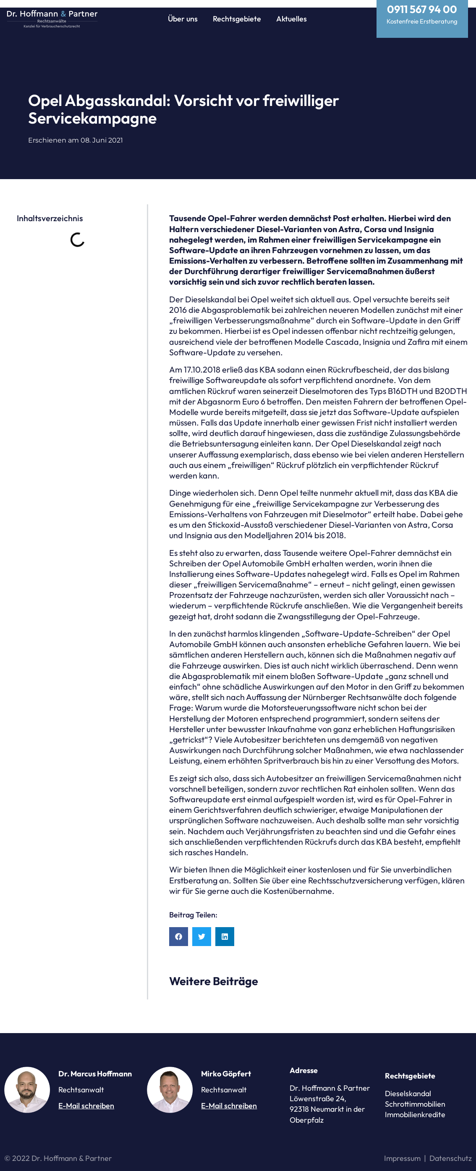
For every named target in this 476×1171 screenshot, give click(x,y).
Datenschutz (450, 1150)
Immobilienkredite (415, 1107)
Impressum (402, 1150)
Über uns (183, 19)
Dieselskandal (408, 1086)
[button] (178, 929)
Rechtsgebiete (237, 19)
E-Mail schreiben (86, 1098)
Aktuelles (291, 19)
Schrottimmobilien (415, 1096)
